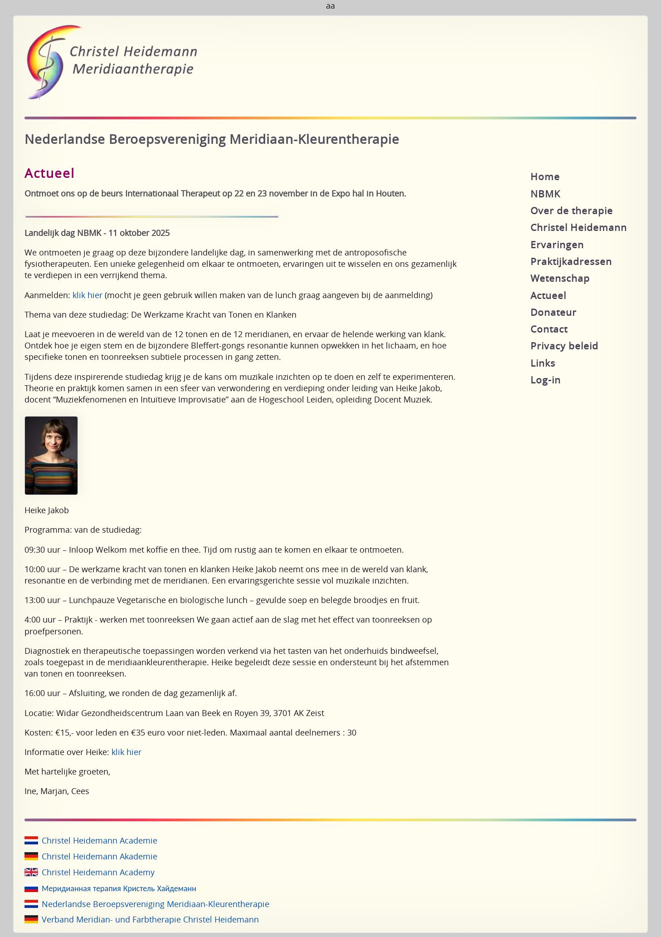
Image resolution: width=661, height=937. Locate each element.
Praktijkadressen (571, 261)
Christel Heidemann (578, 227)
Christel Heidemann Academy (98, 872)
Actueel (548, 295)
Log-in (545, 379)
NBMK (545, 193)
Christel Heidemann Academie (99, 840)
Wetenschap (560, 278)
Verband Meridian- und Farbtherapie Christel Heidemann (150, 919)
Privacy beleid (564, 345)
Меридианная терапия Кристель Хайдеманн (119, 888)
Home (545, 176)
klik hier (87, 294)
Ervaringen (557, 244)
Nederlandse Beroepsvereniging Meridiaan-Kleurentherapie (155, 903)
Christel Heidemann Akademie (99, 856)
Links (542, 363)
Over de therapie (571, 210)
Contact (549, 329)
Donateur (553, 312)
